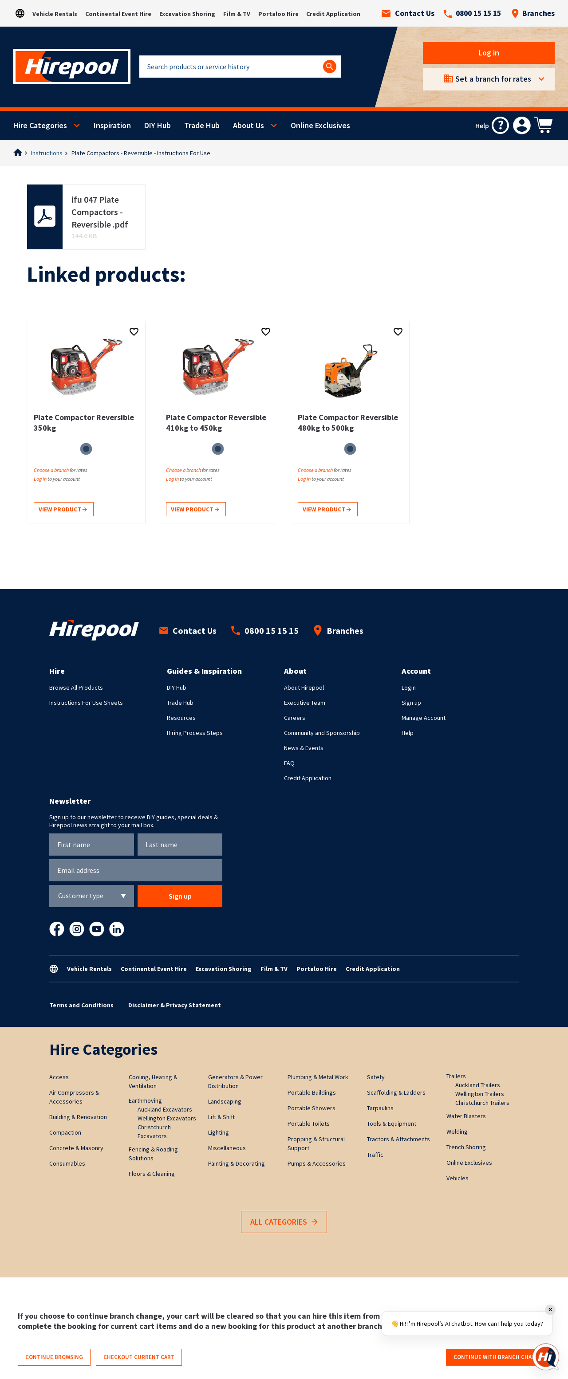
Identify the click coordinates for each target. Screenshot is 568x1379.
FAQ (289, 763)
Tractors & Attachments (398, 1139)
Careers (294, 718)
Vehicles (457, 1178)
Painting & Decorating (236, 1163)
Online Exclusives (320, 125)
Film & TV (236, 14)
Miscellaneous (227, 1148)
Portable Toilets (309, 1124)
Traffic (375, 1155)
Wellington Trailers (479, 1094)
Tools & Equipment (391, 1124)
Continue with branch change (498, 1357)
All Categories (284, 1222)
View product (63, 510)
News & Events (303, 748)
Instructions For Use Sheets (86, 703)
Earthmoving (145, 1100)
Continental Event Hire (118, 14)
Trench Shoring (466, 1147)
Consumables (67, 1163)
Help (408, 733)
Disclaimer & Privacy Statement (174, 1005)
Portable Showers (311, 1108)
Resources (181, 718)
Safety (376, 1077)
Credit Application (333, 14)
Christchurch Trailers (482, 1103)
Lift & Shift (221, 1117)
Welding (457, 1131)
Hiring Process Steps (195, 733)
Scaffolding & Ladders (396, 1092)
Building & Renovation (78, 1117)
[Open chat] (545, 1357)
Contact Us (408, 13)
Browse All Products (76, 687)
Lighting (218, 1132)
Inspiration (112, 125)
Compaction (65, 1132)
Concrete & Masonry (76, 1148)
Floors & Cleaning (152, 1174)
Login (409, 687)
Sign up (411, 703)
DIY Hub (157, 125)
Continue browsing (54, 1357)
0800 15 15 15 (472, 13)
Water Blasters (466, 1116)
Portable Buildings (312, 1092)
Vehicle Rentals (54, 14)
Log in (488, 52)
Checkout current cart (138, 1357)
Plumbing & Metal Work (318, 1077)
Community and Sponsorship (322, 733)
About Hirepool (304, 687)
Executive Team (304, 703)
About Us (248, 125)
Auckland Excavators (165, 1109)
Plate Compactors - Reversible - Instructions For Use (140, 153)
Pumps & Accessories (317, 1163)
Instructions (47, 153)
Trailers (456, 1076)
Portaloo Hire (278, 14)
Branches (533, 13)
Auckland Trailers (477, 1085)
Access (59, 1077)
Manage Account (424, 718)
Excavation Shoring (187, 14)
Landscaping (224, 1101)
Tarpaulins (380, 1108)
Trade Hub (202, 125)
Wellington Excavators (167, 1118)
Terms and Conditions (81, 1005)
